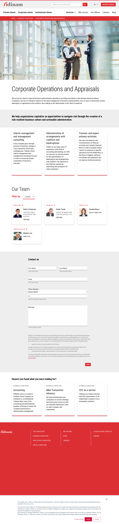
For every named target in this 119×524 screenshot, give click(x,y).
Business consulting (25, 18)
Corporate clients (25, 12)
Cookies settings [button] (78, 519)
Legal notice (112, 484)
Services (71, 12)
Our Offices (95, 12)
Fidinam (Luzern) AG (19, 229)
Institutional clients (43, 12)
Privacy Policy (32, 358)
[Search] (67, 4)
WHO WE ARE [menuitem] (67, 431)
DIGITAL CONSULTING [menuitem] (40, 445)
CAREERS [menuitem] (66, 440)
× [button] (106, 499)
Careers (106, 12)
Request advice (108, 4)
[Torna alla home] (13, 4)
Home (13, 18)
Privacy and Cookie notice (97, 484)
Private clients (9, 12)
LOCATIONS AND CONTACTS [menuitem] (102, 431)
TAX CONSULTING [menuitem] (38, 431)
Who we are (83, 12)
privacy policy (29, 504)
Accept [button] (88, 519)
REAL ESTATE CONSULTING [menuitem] (42, 440)
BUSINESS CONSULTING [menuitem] (40, 436)
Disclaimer (83, 484)
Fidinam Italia (17, 205)
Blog (114, 12)
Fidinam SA (49, 205)
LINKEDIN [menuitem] (96, 436)
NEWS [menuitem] (65, 436)
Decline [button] (97, 519)
